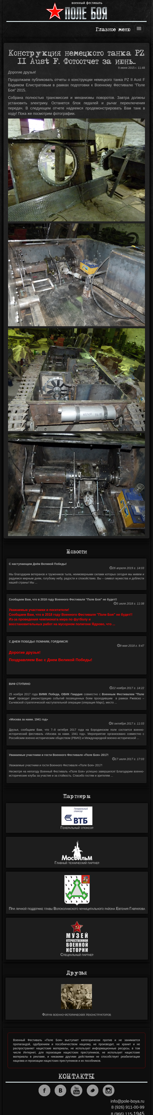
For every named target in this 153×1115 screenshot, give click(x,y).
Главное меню (113, 29)
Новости (76, 551)
